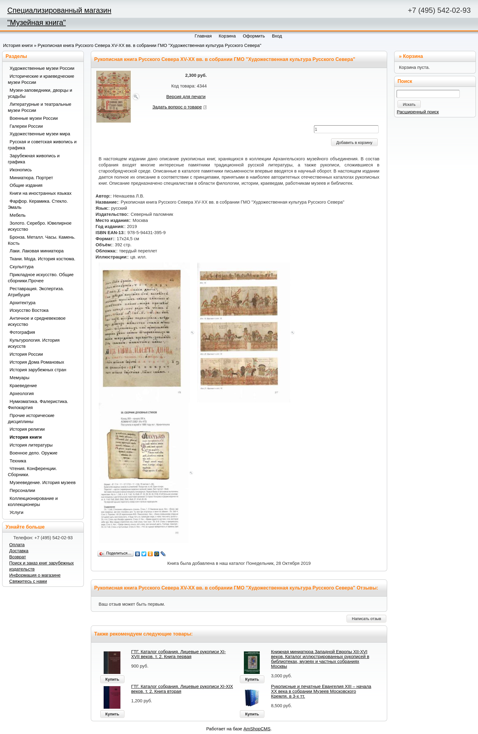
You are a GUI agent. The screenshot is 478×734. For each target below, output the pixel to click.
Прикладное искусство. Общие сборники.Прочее (41, 277)
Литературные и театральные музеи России (39, 107)
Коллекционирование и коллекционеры (33, 501)
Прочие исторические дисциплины (31, 418)
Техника (18, 460)
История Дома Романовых (37, 362)
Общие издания (26, 185)
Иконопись (21, 169)
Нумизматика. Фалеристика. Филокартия (38, 404)
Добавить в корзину (354, 142)
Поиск (405, 81)
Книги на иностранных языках (41, 193)
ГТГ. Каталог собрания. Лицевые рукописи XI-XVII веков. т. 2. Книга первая (178, 654)
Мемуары (20, 377)
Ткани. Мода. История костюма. (42, 258)
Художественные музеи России (42, 68)
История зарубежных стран (38, 369)
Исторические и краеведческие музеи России (41, 79)
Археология (22, 393)
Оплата (16, 544)
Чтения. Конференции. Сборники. (32, 471)
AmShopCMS (257, 728)
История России (26, 354)
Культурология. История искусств (34, 343)
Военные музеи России (34, 118)
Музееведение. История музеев (43, 482)
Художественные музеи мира (40, 133)
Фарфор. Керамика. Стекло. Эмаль (38, 204)
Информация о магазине (34, 575)
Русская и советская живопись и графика (42, 144)
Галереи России (26, 126)
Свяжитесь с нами (28, 581)
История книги (18, 45)
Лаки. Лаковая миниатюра (37, 250)
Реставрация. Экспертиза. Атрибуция (36, 291)
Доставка (18, 550)
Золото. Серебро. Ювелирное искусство (40, 226)
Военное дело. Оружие (34, 453)
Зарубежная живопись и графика (34, 158)
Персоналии (22, 490)
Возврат (17, 556)
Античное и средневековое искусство (37, 321)
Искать (409, 104)
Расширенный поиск (418, 111)
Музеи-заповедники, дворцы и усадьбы (40, 93)
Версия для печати (185, 96)
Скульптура (22, 266)
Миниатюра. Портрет (31, 177)
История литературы (31, 445)
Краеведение (23, 385)
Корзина (413, 56)
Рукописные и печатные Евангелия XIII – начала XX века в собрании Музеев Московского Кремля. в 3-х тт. (321, 691)
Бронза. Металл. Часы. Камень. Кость (42, 240)
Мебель (18, 215)
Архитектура (23, 302)
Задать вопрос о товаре (177, 107)
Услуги (16, 512)
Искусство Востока (29, 310)
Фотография (22, 332)
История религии (27, 429)
